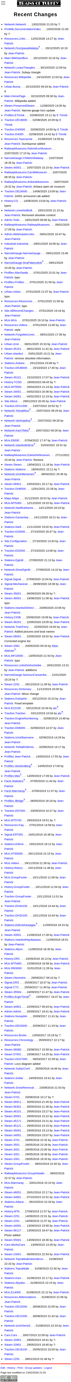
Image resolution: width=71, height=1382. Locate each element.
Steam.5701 (12, 1097)
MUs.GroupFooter (15, 877)
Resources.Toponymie (18, 139)
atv (55, 708)
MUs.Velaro (11, 863)
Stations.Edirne (14, 844)
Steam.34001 (12, 391)
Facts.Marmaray (14, 790)
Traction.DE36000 (15, 367)
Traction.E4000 (13, 134)
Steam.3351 (12, 1154)
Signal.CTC (11, 987)
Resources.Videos (15, 325)
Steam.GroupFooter (17, 1163)
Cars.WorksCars (14, 1244)
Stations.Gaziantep (16, 517)
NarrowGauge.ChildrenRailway (23, 158)
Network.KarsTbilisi (16, 430)
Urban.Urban (12, 291)
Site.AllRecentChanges (19, 310)
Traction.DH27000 (15, 1059)
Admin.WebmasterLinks (19, 234)
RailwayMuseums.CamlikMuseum (25, 172)
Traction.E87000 (14, 810)
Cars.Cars (10, 1335)
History (11, 1367)
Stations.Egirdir (14, 560)
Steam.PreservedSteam (19, 105)
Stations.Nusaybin (15, 1016)
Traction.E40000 (14, 129)
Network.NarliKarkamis (18, 507)
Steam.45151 (12, 348)
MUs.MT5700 (12, 820)
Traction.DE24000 (15, 191)
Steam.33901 (12, 1344)
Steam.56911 (12, 1101)
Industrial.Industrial (16, 243)
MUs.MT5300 (12, 503)
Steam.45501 (12, 1116)
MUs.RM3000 (13, 968)
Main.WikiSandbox (16, 58)
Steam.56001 (12, 636)
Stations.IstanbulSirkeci (19, 607)
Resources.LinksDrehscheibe (22, 665)
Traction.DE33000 (15, 1025)
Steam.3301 (12, 1159)
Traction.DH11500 (15, 405)
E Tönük (62, 115)
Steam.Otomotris (15, 977)
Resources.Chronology (18, 1040)
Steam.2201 (12, 1220)
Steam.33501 (12, 934)
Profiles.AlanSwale (16, 272)
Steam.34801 (12, 1197)
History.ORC (12, 958)
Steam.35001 (12, 593)
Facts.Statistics (13, 781)
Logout (48, 1367)
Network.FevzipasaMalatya (21, 48)
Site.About (10, 401)
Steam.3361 (12, 645)
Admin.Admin (12, 1011)
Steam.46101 (12, 1111)
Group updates (33, 1367)
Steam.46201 (12, 622)
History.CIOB (12, 617)
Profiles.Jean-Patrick (17, 756)
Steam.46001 (12, 598)
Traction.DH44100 (15, 905)
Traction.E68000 (14, 727)
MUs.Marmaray (14, 1182)
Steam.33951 (12, 1339)
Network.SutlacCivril (17, 1068)
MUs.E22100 (12, 708)
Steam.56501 (12, 484)
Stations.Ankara (14, 363)
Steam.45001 (12, 1130)
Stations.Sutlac (13, 1078)
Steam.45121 (12, 1125)
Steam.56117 (12, 1230)
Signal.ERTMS (13, 834)
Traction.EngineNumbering (21, 718)
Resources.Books (15, 1035)
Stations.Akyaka (14, 1282)
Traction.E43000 (14, 531)
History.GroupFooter (17, 886)
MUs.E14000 (12, 1292)
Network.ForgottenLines (19, 334)
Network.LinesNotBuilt (18, 210)
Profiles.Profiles (14, 282)
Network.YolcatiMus (16, 410)
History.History (13, 867)
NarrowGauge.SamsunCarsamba (25, 674)
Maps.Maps (11, 498)
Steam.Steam (13, 464)
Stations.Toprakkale (16, 1268)
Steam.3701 (12, 1140)
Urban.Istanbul (13, 353)
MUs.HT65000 (13, 853)
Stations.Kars (12, 1278)
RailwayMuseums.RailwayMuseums (27, 224)
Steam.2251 (12, 1216)
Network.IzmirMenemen (19, 474)
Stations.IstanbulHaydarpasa (22, 939)
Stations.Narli (12, 526)
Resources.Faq (14, 825)
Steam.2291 (12, 684)
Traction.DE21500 (15, 1316)
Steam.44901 (12, 1006)
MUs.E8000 (11, 440)
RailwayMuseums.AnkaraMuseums (26, 181)
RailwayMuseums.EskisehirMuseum (27, 455)
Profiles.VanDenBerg (17, 766)
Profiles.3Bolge (13, 800)
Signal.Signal (12, 579)
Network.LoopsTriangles (19, 67)
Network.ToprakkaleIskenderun (23, 1259)
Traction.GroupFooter (17, 896)
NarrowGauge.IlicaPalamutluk (23, 262)
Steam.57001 (12, 1054)
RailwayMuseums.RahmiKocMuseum (27, 148)
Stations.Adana (14, 1201)
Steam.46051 (12, 1192)
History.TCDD (13, 382)
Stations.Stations (15, 469)
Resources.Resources (18, 301)
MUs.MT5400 (12, 963)
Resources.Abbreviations (20, 1297)
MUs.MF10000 (13, 655)
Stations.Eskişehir (15, 698)
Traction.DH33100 (15, 915)
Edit (3, 1367)
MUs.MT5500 (12, 386)
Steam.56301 (12, 1106)
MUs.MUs (10, 320)
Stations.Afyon (13, 949)
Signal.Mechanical (15, 584)
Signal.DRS (11, 982)
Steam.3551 (12, 1144)
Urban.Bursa (12, 86)
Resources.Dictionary (17, 689)
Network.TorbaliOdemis (19, 747)
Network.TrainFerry (16, 626)
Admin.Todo (11, 219)
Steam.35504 (12, 992)
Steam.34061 (12, 396)
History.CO (11, 200)
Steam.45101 (12, 377)
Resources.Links (14, 38)
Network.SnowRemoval (19, 1087)
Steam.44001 (12, 167)
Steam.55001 (12, 1239)
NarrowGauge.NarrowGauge (22, 253)
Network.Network (15, 24)
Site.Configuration (15, 541)
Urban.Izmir (11, 344)
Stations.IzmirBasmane (19, 737)
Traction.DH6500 (15, 488)
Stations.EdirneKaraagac (20, 925)
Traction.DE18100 (15, 1349)
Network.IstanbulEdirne (19, 445)
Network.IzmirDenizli (17, 1325)
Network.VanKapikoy (17, 420)
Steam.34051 (12, 1135)
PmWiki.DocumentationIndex (22, 29)
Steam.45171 (12, 1120)
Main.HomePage (15, 96)
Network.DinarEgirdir (17, 569)
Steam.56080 (12, 1049)
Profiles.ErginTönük (16, 996)
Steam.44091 (12, 1225)
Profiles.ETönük (14, 115)
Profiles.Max (12, 775)
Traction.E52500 (14, 550)
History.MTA (11, 1211)
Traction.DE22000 (15, 1306)
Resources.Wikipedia (17, 77)
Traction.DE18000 (15, 119)
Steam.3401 (12, 1149)
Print (20, 1367)
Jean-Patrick (16, 53)
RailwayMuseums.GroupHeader (24, 1173)
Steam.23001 (12, 1254)
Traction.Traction (14, 713)
